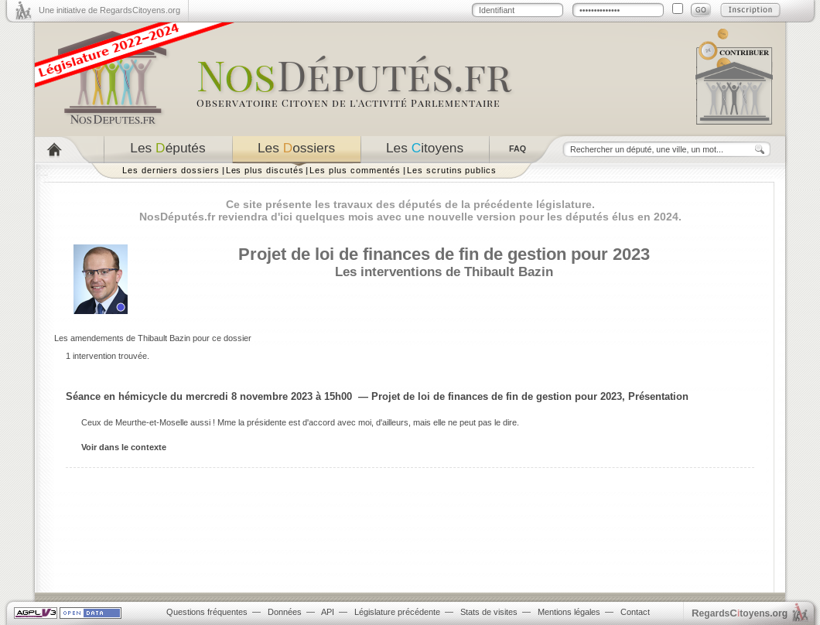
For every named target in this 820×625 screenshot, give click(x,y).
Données (285, 611)
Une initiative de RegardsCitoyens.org (109, 10)
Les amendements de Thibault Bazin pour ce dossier (152, 338)
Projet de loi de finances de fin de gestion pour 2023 (444, 254)
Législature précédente (397, 611)
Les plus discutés (265, 170)
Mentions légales (569, 611)
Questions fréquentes (207, 611)
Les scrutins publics (452, 170)
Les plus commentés (355, 170)
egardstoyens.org (740, 613)
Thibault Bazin (508, 271)
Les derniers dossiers (171, 170)
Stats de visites (489, 611)
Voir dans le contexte (123, 447)
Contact (635, 611)
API (327, 611)
